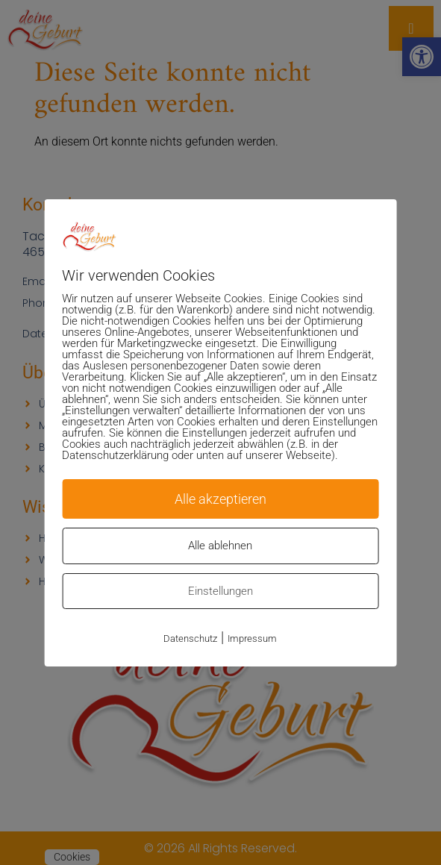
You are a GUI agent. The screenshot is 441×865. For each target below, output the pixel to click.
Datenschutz (190, 638)
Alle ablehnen (220, 545)
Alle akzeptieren (220, 499)
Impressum (252, 638)
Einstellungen (220, 591)
